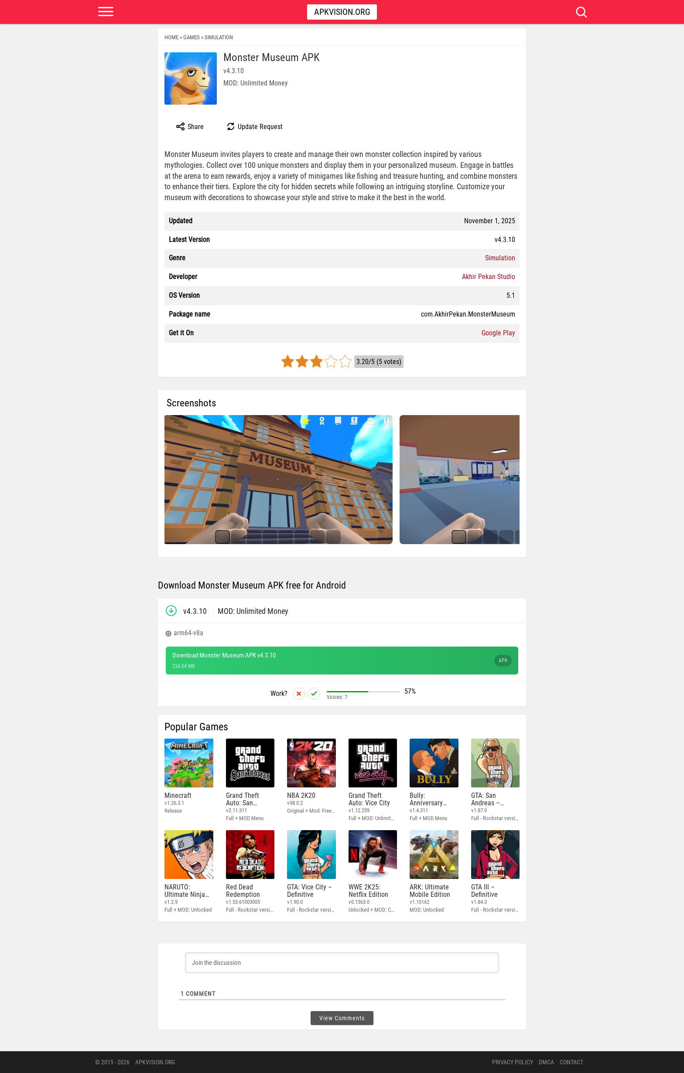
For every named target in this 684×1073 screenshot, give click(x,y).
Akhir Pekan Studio (488, 277)
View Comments (342, 1018)
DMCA (546, 1062)
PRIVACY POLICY (512, 1062)
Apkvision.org (342, 12)
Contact (571, 1062)
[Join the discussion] (342, 962)
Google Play (498, 333)
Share (189, 126)
